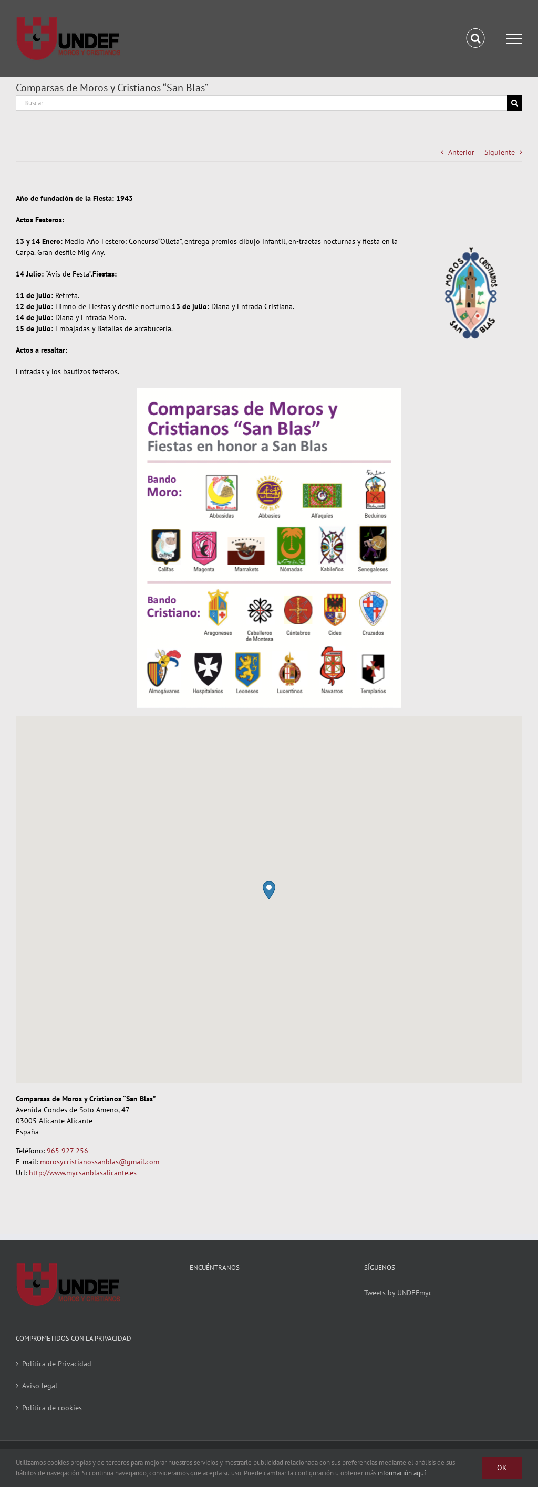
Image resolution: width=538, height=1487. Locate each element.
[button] (269, 890)
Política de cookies (52, 1407)
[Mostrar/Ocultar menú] (514, 39)
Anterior (461, 152)
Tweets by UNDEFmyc (398, 1293)
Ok (502, 1467)
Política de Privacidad (56, 1363)
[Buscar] (514, 103)
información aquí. (402, 1473)
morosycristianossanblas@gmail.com (99, 1161)
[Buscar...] (261, 103)
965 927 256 (67, 1150)
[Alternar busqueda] (476, 38)
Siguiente (499, 152)
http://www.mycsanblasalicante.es (83, 1172)
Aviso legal (39, 1385)
